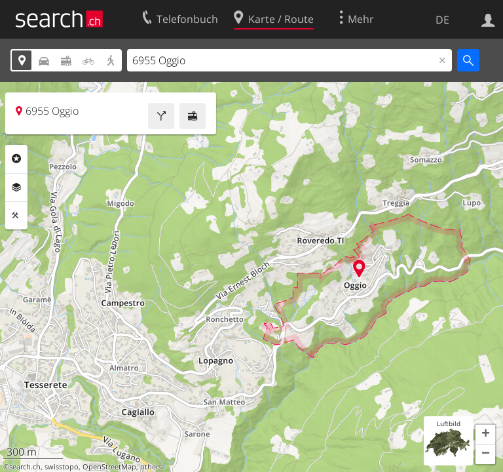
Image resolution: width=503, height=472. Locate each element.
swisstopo (62, 466)
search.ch (25, 466)
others (151, 466)
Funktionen (16, 215)
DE (442, 19)
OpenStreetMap (109, 466)
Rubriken (16, 158)
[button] (485, 434)
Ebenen (16, 187)
